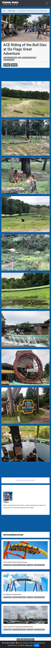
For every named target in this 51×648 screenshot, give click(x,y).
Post (6, 65)
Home (5, 11)
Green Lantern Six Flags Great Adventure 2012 (18, 627)
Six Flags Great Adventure (10, 57)
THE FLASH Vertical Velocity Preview (15, 562)
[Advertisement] (25, 74)
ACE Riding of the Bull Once (12, 594)
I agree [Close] (36, 645)
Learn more (29, 645)
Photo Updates (13, 11)
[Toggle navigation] (47, 3)
